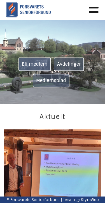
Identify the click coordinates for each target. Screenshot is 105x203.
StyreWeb (90, 199)
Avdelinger (69, 64)
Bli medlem (35, 64)
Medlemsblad (51, 80)
